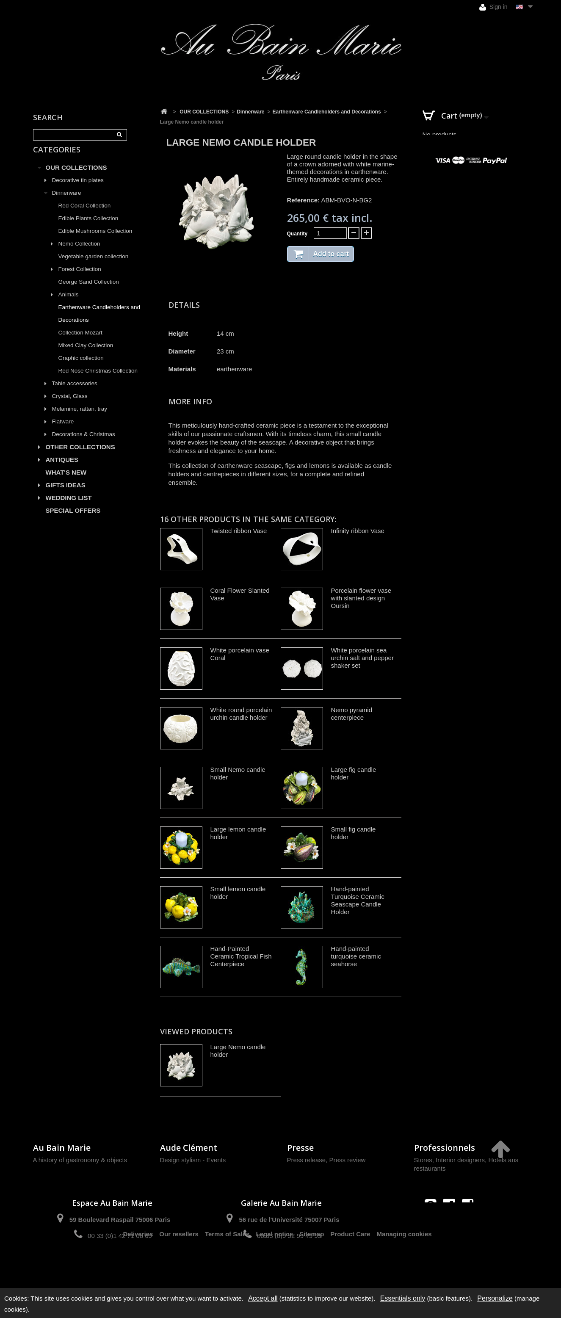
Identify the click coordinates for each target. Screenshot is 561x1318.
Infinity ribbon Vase (357, 530)
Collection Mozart (80, 342)
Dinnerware (66, 202)
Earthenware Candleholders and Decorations (99, 323)
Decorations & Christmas (83, 444)
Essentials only (403, 1298)
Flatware (63, 431)
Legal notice (274, 1265)
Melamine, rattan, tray (80, 418)
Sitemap (311, 1265)
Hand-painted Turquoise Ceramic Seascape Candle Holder (357, 900)
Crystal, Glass (70, 406)
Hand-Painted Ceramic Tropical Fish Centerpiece (241, 956)
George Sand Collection (88, 291)
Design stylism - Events (193, 1159)
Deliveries (138, 1265)
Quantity (297, 234)
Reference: (303, 200)
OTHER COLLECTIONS (80, 456)
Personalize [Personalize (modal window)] (495, 1298)
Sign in (493, 7)
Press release (306, 1159)
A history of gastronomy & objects (80, 1159)
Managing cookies (404, 1265)
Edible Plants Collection (88, 228)
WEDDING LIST (69, 507)
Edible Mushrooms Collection (95, 241)
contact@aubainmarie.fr (451, 1223)
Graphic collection (81, 368)
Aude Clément (188, 1147)
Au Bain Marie (62, 1147)
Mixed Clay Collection (85, 355)
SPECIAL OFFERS (73, 520)
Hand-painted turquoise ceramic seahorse (356, 956)
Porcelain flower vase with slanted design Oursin (361, 598)
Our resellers (179, 1265)
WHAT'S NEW (66, 482)
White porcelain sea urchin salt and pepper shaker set (362, 658)
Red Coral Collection (84, 215)
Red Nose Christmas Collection (98, 380)
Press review (347, 1159)
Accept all (262, 1298)
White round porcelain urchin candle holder (241, 713)
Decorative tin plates (78, 190)
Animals (68, 304)
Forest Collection (79, 279)
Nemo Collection (79, 253)
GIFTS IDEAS (66, 494)
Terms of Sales (227, 1265)
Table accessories (74, 393)
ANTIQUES (62, 469)
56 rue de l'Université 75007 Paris (289, 1219)
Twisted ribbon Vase (238, 530)
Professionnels (444, 1147)
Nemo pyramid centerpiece (352, 713)
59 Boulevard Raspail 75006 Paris (119, 1219)
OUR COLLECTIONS (76, 177)
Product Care (350, 1265)
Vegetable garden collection (93, 266)
